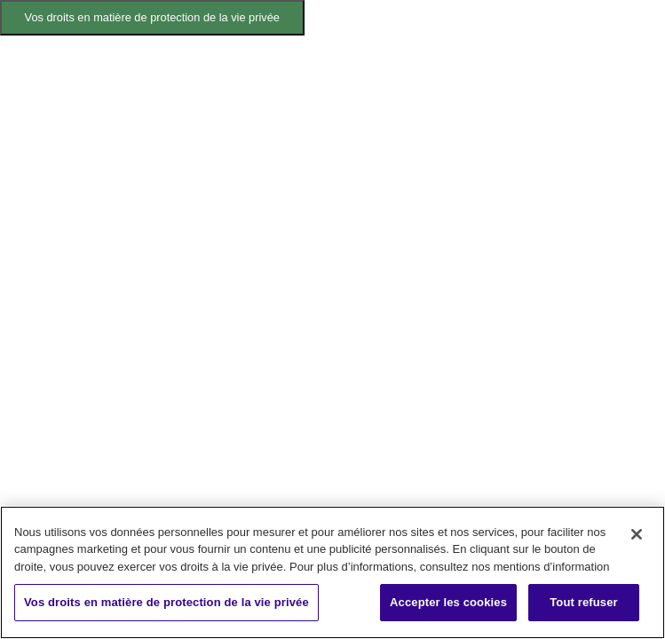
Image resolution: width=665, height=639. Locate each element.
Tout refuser (583, 602)
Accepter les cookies (448, 602)
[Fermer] (636, 534)
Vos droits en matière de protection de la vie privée (152, 17)
